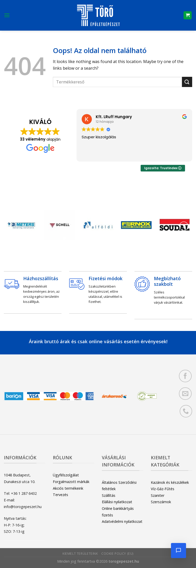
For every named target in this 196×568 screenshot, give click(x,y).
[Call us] (186, 411)
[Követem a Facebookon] (185, 376)
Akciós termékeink (68, 488)
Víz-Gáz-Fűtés (162, 488)
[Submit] (187, 82)
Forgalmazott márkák (71, 481)
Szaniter (157, 495)
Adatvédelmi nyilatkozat (122, 521)
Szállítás (108, 495)
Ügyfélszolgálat (66, 475)
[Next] (183, 226)
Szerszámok (161, 501)
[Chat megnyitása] (178, 550)
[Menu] (7, 15)
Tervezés (60, 494)
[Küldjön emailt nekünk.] (185, 393)
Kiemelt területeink (80, 553)
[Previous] (12, 226)
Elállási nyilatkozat (117, 501)
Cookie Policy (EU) (117, 553)
